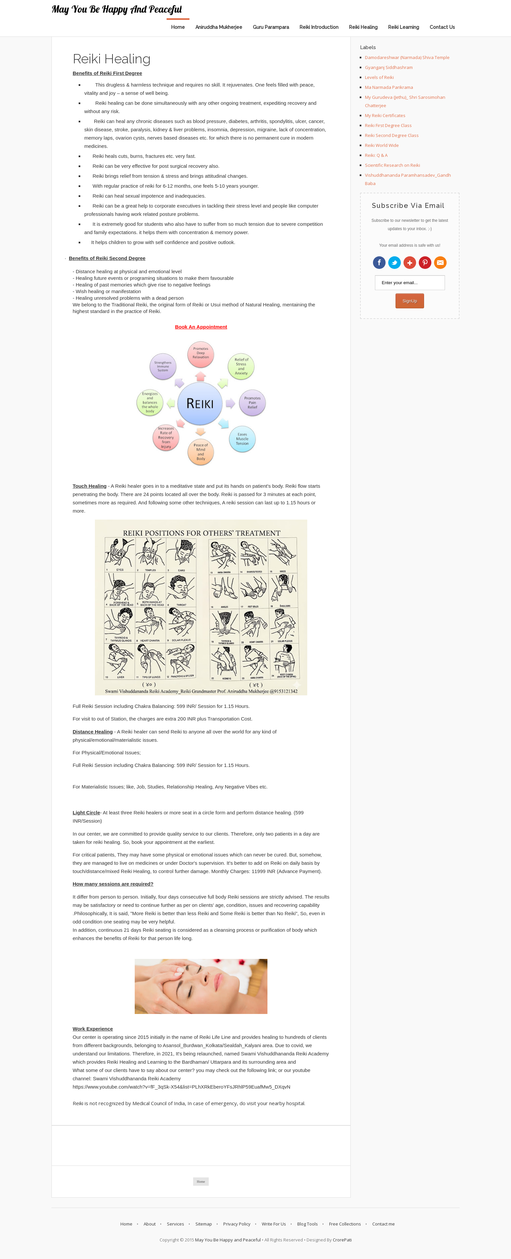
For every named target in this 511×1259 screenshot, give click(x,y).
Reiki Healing (363, 27)
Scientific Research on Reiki (392, 165)
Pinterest (425, 262)
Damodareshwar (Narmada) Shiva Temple (407, 57)
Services (175, 1224)
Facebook (379, 262)
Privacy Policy (237, 1224)
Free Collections (345, 1224)
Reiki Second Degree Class (392, 135)
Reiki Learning (403, 27)
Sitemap (203, 1224)
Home (178, 27)
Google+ (409, 262)
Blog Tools (307, 1224)
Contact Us (442, 27)
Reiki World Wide (382, 145)
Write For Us (274, 1224)
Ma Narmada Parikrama (389, 87)
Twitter (394, 262)
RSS (440, 262)
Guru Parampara (271, 27)
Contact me (383, 1224)
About (150, 1224)
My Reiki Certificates (385, 115)
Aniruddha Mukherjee (218, 27)
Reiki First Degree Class (388, 125)
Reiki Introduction (319, 27)
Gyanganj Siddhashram (389, 67)
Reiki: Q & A (376, 155)
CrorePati (342, 1240)
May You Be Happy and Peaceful (116, 9)
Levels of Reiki (379, 77)
